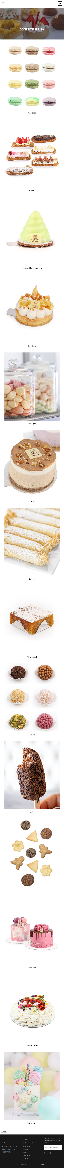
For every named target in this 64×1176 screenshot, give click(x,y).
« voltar (4, 1131)
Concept (25, 1140)
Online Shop (26, 1155)
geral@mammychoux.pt (8, 1149)
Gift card (25, 1149)
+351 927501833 (6, 1153)
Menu (24, 1152)
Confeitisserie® (28, 1143)
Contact (25, 1159)
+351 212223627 (6, 1151)
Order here (26, 1146)
